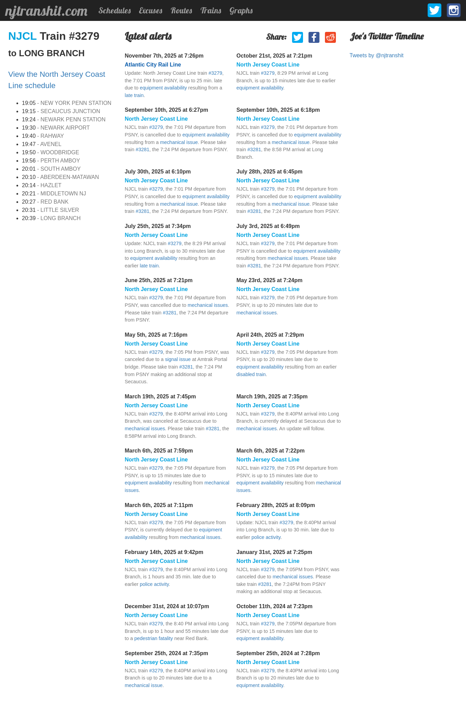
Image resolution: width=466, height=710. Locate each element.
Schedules (114, 10)
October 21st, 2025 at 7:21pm (274, 56)
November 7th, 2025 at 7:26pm (164, 56)
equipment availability (163, 88)
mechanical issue (179, 142)
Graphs (241, 10)
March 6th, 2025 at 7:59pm (159, 451)
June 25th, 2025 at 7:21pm (158, 280)
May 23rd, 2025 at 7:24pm (270, 280)
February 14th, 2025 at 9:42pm (164, 552)
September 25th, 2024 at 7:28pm (278, 653)
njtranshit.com (46, 10)
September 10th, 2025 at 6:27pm (166, 110)
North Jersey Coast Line (268, 65)
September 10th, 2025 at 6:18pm (278, 110)
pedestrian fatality (153, 638)
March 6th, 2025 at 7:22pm (271, 451)
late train (134, 95)
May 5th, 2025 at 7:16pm (156, 335)
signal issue (178, 359)
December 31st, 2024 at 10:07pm (167, 606)
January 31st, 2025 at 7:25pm (274, 552)
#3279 (215, 73)
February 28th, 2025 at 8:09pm (276, 505)
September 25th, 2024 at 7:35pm (166, 653)
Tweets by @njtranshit (377, 55)
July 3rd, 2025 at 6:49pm (268, 226)
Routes (181, 10)
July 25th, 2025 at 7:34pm (158, 226)
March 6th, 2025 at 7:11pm (159, 505)
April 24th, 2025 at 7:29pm (270, 335)
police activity (266, 537)
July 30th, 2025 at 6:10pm (158, 172)
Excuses (150, 10)
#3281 (142, 149)
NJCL (24, 36)
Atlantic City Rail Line (153, 65)
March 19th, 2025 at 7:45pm (160, 396)
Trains (210, 10)
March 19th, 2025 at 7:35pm (272, 396)
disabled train (251, 374)
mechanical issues (288, 258)
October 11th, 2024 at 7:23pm (275, 606)
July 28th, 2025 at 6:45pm (270, 172)
